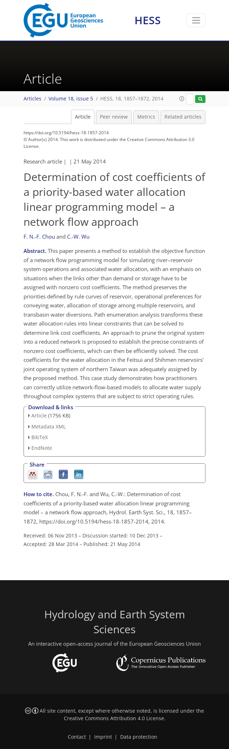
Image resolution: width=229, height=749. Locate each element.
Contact (77, 737)
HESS (147, 20)
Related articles (183, 117)
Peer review (114, 117)
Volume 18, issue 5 (71, 98)
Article (83, 117)
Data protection (138, 737)
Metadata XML (48, 426)
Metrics (146, 117)
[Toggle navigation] (196, 20)
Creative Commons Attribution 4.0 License (114, 718)
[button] (181, 98)
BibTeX (39, 437)
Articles (32, 98)
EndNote (41, 447)
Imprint (103, 737)
